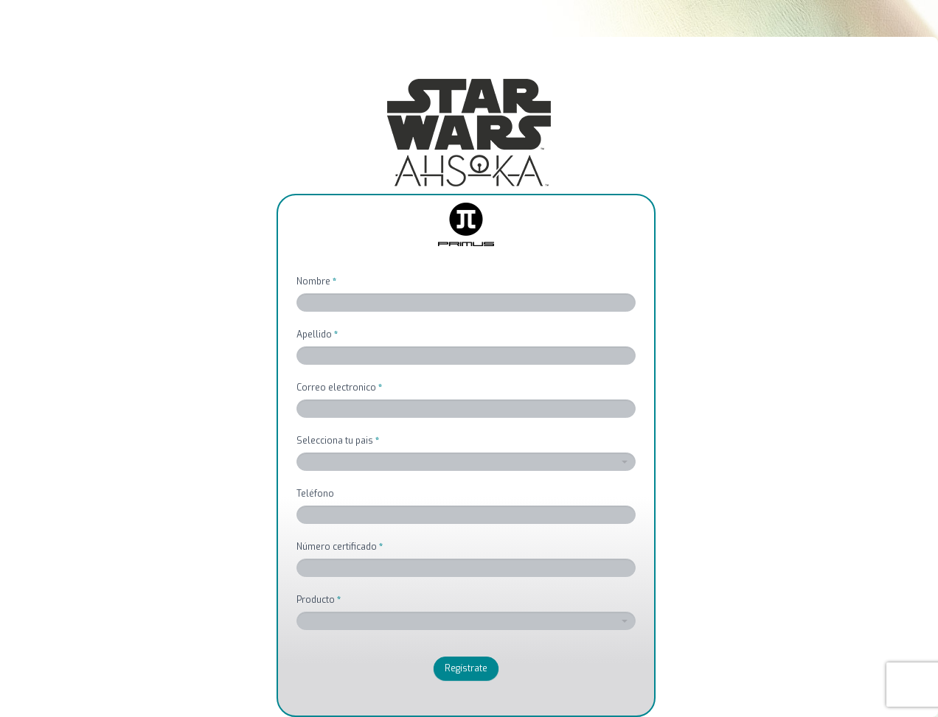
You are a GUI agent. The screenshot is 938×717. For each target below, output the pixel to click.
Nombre (316, 281)
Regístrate (466, 668)
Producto (318, 600)
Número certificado (339, 547)
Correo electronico (339, 388)
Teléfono (315, 494)
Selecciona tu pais (337, 441)
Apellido (317, 334)
